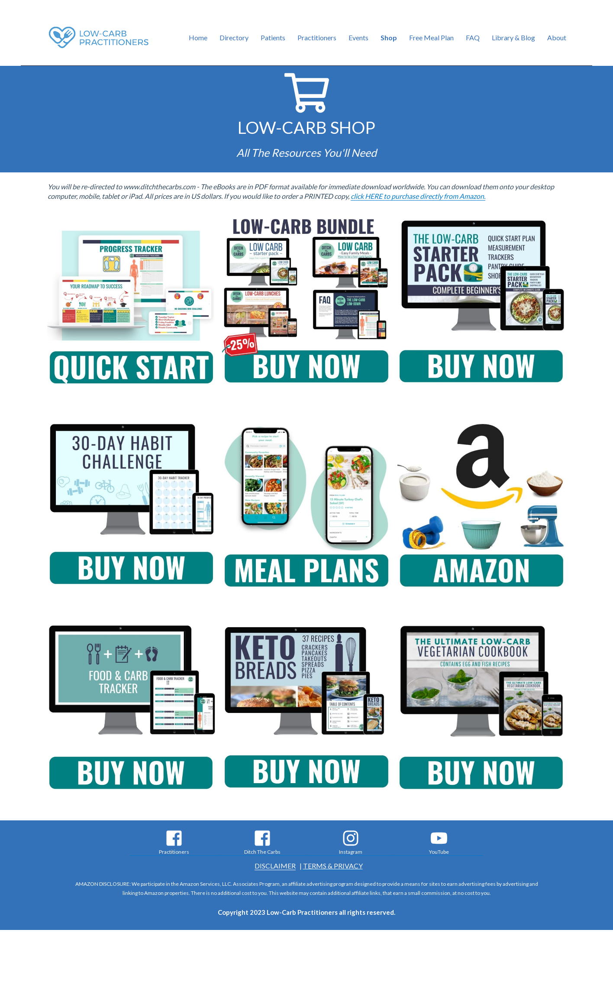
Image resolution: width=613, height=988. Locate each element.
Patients (273, 37)
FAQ (473, 37)
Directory (233, 37)
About (556, 37)
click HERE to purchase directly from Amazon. (418, 196)
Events (358, 37)
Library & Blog (513, 37)
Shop (389, 37)
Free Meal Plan (431, 37)
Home (198, 37)
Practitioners (316, 37)
